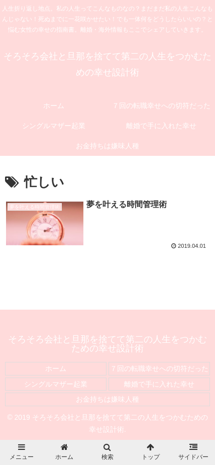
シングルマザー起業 (55, 384)
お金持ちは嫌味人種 (107, 399)
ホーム (55, 368)
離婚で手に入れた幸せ (159, 384)
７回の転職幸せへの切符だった (159, 368)
